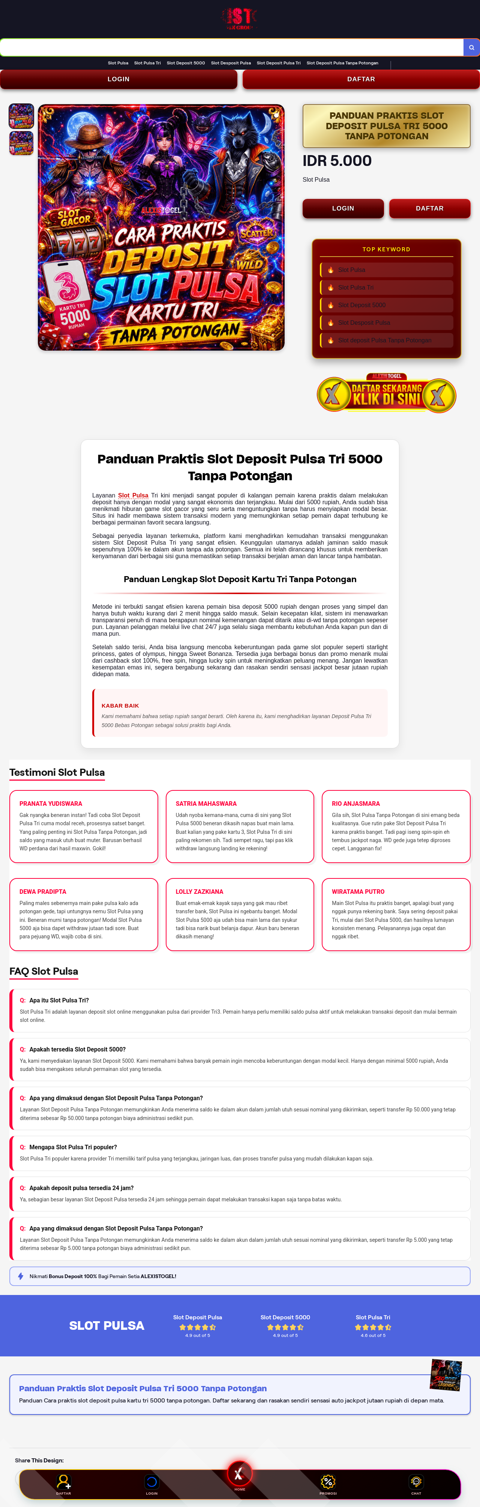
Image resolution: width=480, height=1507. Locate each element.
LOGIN (119, 79)
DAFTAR (361, 79)
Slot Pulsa (133, 495)
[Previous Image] (44, 229)
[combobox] (232, 47)
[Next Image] (279, 229)
